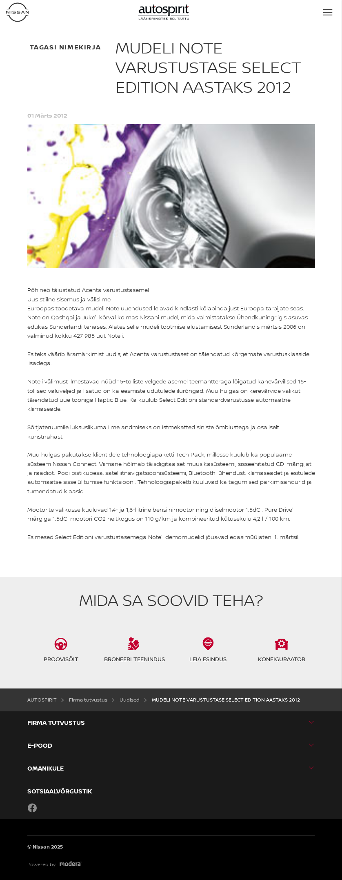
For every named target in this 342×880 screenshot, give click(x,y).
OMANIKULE (45, 768)
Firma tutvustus (56, 722)
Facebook (32, 808)
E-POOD (39, 745)
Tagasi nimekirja (65, 46)
